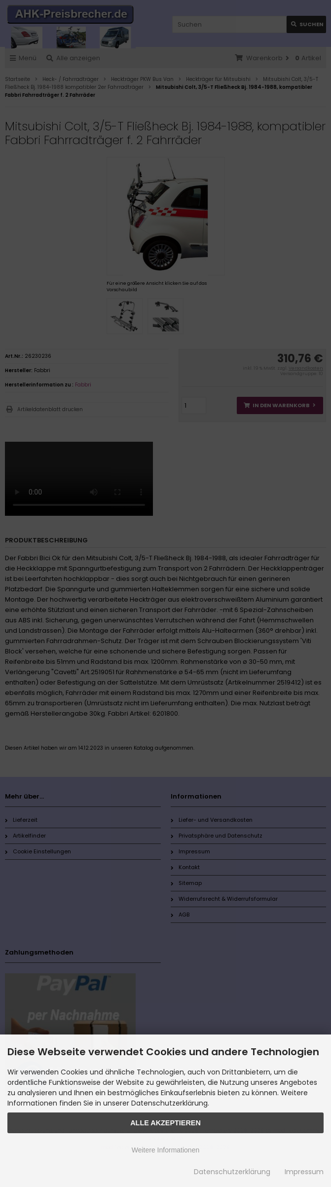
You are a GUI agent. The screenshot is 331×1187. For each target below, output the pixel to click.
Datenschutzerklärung (232, 1172)
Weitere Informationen (165, 1150)
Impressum (304, 1172)
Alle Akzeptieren (165, 1123)
